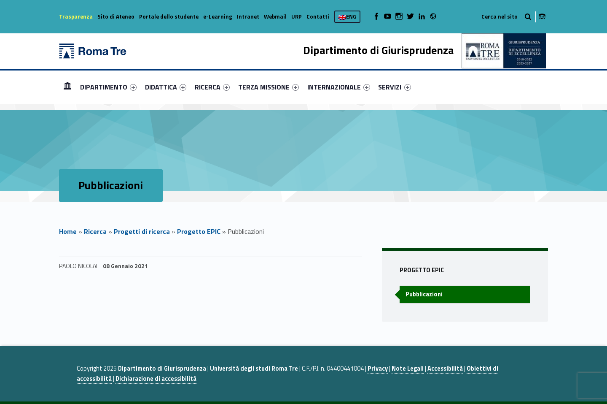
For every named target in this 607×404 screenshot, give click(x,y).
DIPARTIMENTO (108, 87)
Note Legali (408, 368)
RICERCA (212, 87)
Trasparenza (76, 16)
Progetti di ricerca (142, 231)
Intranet (248, 16)
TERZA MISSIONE (268, 87)
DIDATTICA (165, 87)
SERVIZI (394, 87)
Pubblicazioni (424, 294)
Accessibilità (445, 368)
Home (67, 86)
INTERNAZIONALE (338, 87)
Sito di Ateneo (115, 16)
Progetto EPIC (198, 231)
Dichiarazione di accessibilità (155, 378)
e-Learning (217, 16)
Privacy (378, 368)
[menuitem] (67, 87)
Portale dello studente (169, 16)
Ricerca (95, 231)
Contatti (317, 16)
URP (296, 16)
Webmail (275, 16)
